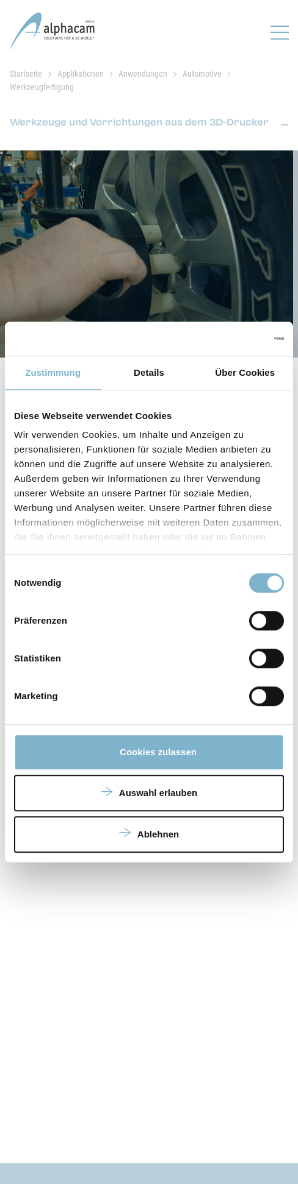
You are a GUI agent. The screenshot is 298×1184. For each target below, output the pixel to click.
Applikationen (80, 74)
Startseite (26, 74)
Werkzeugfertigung (42, 87)
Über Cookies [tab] (245, 372)
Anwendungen (142, 74)
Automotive (202, 74)
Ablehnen (158, 834)
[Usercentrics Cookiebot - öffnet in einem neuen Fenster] (230, 339)
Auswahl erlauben (158, 793)
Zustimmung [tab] (53, 372)
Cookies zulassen (158, 752)
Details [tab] (149, 372)
